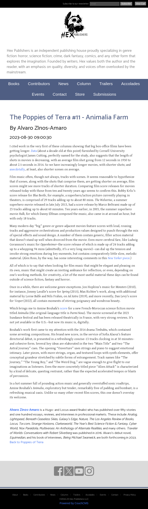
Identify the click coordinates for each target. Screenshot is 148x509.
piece (119, 258)
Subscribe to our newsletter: (76, 3)
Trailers (106, 83)
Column (84, 83)
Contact (59, 94)
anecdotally (17, 169)
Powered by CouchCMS (74, 503)
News (63, 83)
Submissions (104, 94)
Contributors (39, 83)
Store (80, 94)
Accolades (130, 83)
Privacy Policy (130, 495)
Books (13, 83)
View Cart (140, 4)
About (15, 495)
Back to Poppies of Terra (26, 442)
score (63, 308)
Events (38, 94)
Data (34, 151)
